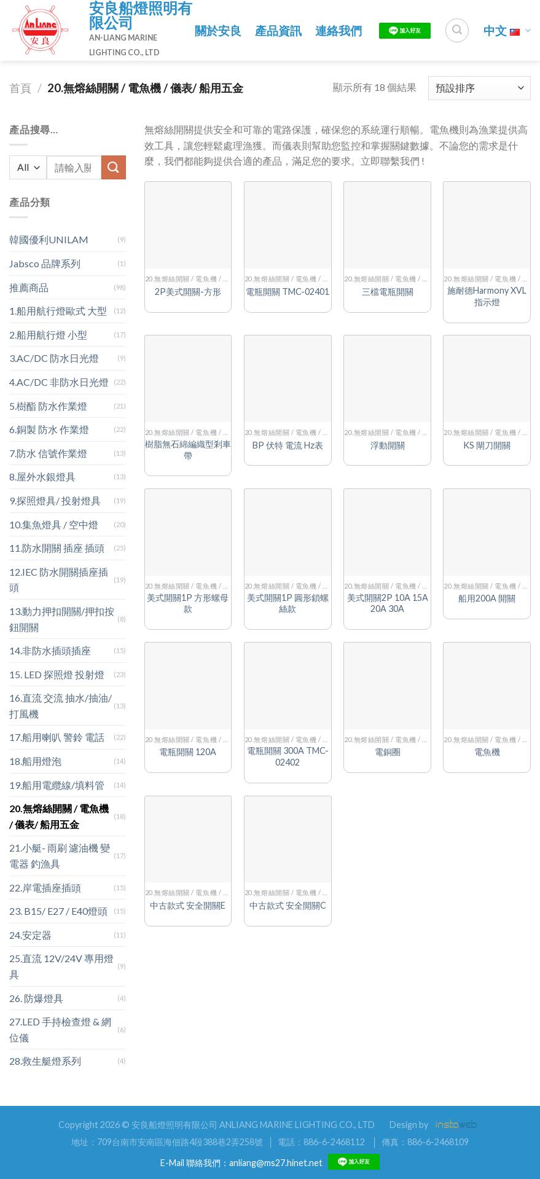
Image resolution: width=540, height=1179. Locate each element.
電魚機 (487, 751)
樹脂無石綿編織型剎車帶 (188, 450)
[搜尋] (457, 30)
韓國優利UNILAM (48, 239)
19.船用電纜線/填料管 (56, 785)
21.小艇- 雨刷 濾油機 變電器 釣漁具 (59, 855)
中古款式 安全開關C (287, 905)
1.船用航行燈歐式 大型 (58, 310)
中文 (507, 30)
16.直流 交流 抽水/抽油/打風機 (60, 705)
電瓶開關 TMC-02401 (287, 291)
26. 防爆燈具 (36, 998)
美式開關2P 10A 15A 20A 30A (387, 603)
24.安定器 (30, 935)
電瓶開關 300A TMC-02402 (288, 756)
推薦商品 (29, 287)
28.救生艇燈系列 (45, 1061)
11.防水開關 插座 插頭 (56, 548)
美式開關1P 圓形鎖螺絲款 (288, 603)
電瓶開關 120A (187, 751)
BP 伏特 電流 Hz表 (287, 445)
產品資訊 (278, 30)
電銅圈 (388, 751)
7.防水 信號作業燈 (48, 453)
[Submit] (113, 167)
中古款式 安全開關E (187, 905)
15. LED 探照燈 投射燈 (56, 674)
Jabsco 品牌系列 (44, 263)
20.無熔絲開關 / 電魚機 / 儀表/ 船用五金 (59, 816)
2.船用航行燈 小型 (48, 334)
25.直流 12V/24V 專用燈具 (61, 966)
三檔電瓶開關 (387, 291)
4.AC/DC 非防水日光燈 (59, 382)
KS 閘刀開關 (487, 445)
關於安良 (218, 30)
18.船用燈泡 (35, 761)
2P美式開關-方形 (188, 291)
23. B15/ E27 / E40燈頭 (58, 911)
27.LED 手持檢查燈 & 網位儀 (60, 1029)
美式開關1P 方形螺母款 (188, 603)
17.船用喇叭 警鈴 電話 (56, 737)
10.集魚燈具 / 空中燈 (53, 524)
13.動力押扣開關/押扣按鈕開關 (61, 619)
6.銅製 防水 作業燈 (49, 429)
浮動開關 (387, 445)
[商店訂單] (479, 88)
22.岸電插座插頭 (45, 887)
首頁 (20, 88)
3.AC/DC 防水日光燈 (54, 358)
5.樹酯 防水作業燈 (48, 406)
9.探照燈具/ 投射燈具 (55, 500)
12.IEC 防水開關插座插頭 (58, 579)
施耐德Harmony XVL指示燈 (486, 296)
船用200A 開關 (486, 598)
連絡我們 (338, 30)
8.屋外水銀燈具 (42, 476)
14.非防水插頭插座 (50, 650)
